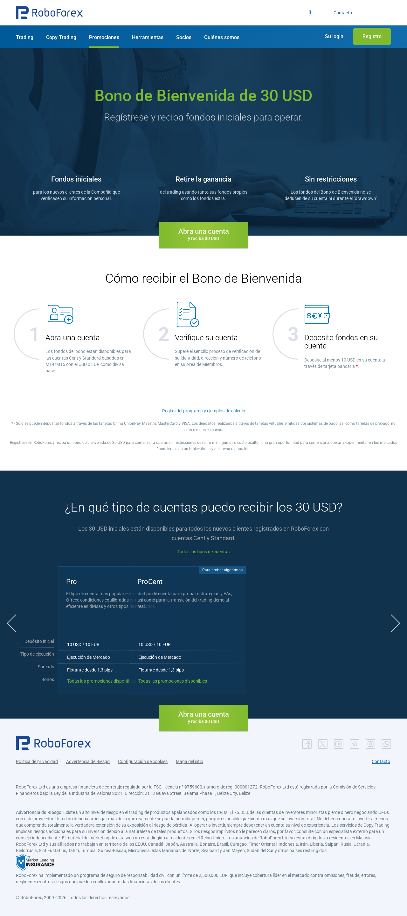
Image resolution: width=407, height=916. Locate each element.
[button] (49, 12)
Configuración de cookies (143, 760)
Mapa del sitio (189, 760)
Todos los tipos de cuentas (203, 551)
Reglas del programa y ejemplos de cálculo (203, 410)
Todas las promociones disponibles (129, 680)
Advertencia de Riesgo (88, 760)
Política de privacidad (37, 760)
